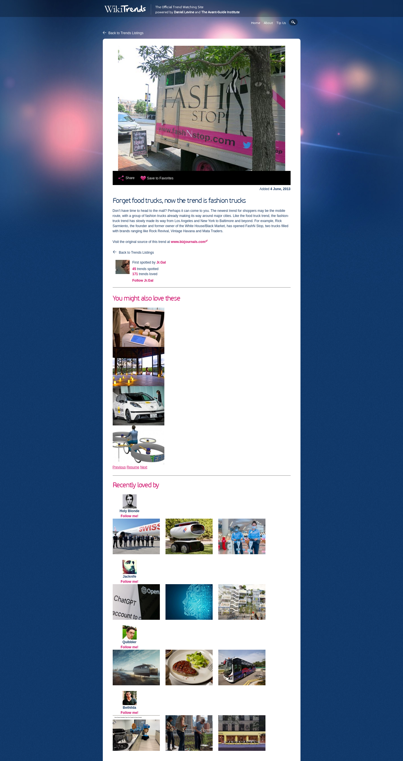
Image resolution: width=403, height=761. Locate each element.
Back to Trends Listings (125, 33)
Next (143, 467)
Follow (143, 280)
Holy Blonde (129, 511)
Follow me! (129, 516)
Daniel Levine (184, 12)
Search (293, 22)
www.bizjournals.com (188, 242)
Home (255, 23)
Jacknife (129, 577)
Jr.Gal (161, 262)
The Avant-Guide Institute (220, 12)
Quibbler (129, 642)
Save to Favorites (160, 178)
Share (130, 178)
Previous (119, 467)
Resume (133, 467)
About (268, 23)
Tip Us (281, 23)
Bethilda (129, 708)
